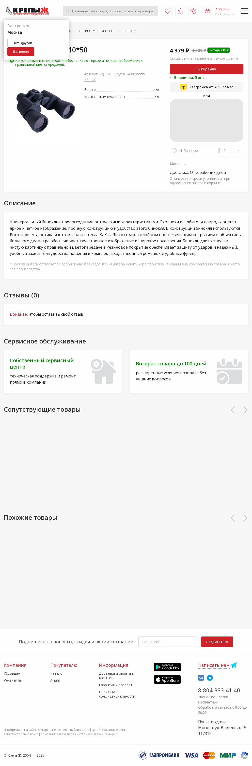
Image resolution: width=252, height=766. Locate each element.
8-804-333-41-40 (219, 690)
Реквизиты (13, 680)
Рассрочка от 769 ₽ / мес (206, 87)
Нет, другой (22, 43)
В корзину (206, 68)
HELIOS (90, 79)
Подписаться (217, 641)
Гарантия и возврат (115, 685)
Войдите (18, 314)
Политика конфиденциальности (117, 694)
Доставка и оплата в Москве (116, 675)
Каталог (57, 673)
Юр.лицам (12, 673)
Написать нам (214, 665)
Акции (55, 680)
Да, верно (21, 51)
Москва (176, 163)
